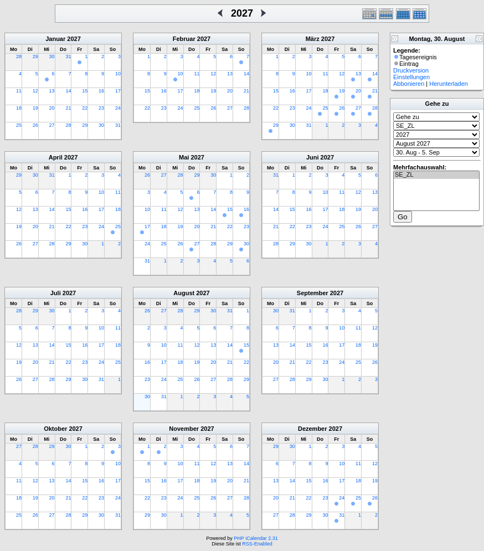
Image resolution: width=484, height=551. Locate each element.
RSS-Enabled (257, 544)
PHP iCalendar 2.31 (255, 538)
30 (52, 56)
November (184, 428)
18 (19, 108)
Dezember (312, 428)
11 (19, 91)
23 (101, 108)
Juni (312, 157)
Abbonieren (408, 83)
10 (118, 73)
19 (35, 108)
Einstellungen (411, 77)
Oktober (55, 428)
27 (52, 125)
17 (118, 91)
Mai (184, 157)
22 (84, 108)
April (56, 157)
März (313, 38)
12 (35, 91)
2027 (73, 38)
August (183, 293)
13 (52, 91)
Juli (55, 293)
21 (68, 108)
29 (35, 56)
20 (52, 108)
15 (84, 91)
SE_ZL (436, 175)
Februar (184, 38)
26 (35, 125)
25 (19, 125)
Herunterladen (448, 83)
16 (101, 91)
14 (68, 91)
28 (19, 56)
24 (118, 108)
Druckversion (411, 70)
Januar (55, 38)
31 (68, 56)
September (312, 293)
